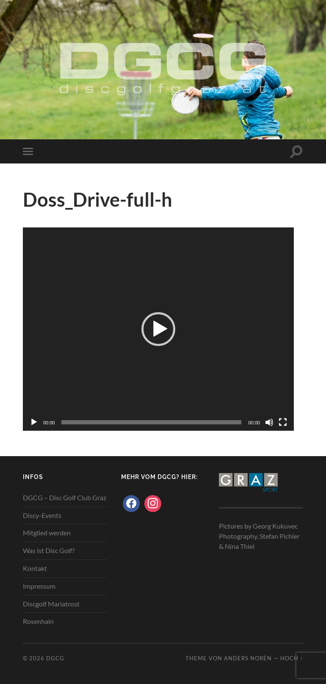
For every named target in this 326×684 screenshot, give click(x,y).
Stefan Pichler (280, 536)
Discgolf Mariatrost (51, 604)
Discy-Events (42, 515)
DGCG (55, 658)
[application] (158, 329)
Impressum (39, 586)
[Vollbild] (283, 422)
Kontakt (35, 568)
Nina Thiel (239, 546)
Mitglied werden (47, 533)
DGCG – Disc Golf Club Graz (64, 497)
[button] (158, 329)
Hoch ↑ (291, 658)
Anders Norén (248, 658)
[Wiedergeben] (34, 422)
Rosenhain (38, 621)
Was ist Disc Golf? (49, 550)
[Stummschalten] (269, 422)
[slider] (151, 422)
